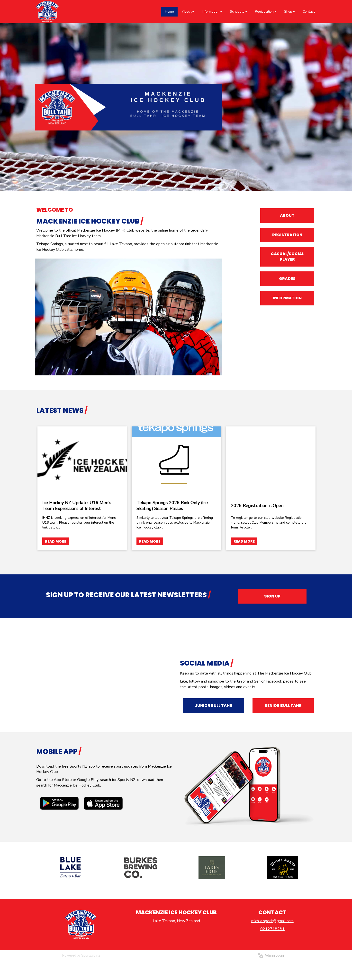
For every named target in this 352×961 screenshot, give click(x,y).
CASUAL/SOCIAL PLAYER (287, 256)
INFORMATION (287, 298)
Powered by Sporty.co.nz (81, 955)
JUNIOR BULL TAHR (213, 705)
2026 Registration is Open (257, 506)
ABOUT (287, 215)
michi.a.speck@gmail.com (272, 921)
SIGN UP (272, 596)
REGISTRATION (287, 235)
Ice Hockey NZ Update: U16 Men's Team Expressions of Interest (76, 505)
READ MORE (55, 541)
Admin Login (271, 955)
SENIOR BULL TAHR (283, 705)
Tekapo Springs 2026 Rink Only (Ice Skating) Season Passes (172, 505)
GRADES (287, 278)
